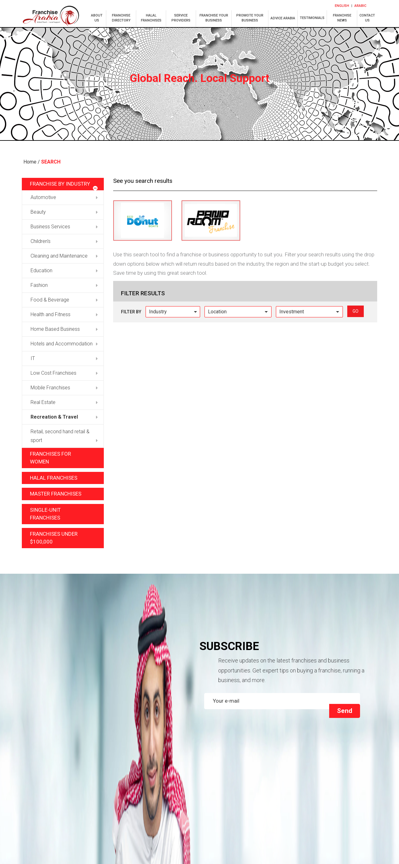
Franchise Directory (68, 790)
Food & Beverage (64, 300)
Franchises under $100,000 (54, 538)
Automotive (64, 197)
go (355, 311)
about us (97, 17)
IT (64, 358)
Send (344, 666)
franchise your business (214, 17)
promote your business (156, 799)
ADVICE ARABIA (283, 18)
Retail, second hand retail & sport (64, 436)
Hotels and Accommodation (64, 344)
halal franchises (151, 17)
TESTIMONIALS (312, 18)
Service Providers (245, 790)
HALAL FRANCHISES (156, 790)
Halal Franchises (53, 478)
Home (29, 162)
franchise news (342, 17)
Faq (156, 809)
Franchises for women (68, 809)
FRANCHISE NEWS (244, 799)
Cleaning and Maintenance (64, 256)
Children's (64, 241)
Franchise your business (333, 790)
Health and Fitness (64, 314)
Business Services (64, 227)
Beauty (64, 212)
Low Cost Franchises (64, 373)
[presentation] (247, 676)
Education (64, 270)
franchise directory (121, 17)
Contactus (367, 17)
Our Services (245, 809)
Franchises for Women (50, 458)
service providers (180, 17)
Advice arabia (68, 799)
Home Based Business (64, 329)
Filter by (131, 311)
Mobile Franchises (64, 388)
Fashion (64, 285)
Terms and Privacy (332, 809)
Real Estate (64, 402)
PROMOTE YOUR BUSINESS (249, 17)
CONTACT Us (333, 799)
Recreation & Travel (64, 417)
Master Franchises (55, 494)
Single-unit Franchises (45, 514)
